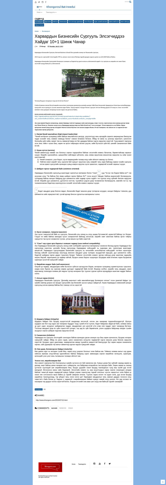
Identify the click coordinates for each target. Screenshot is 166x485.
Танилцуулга (51, 12)
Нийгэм (55, 21)
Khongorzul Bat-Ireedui (60, 6)
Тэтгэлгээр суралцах (75, 21)
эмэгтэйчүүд (125, 21)
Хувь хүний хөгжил (100, 21)
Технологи (63, 21)
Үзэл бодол (88, 21)
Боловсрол (39, 21)
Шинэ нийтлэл (114, 21)
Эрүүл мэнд (39, 25)
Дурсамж (48, 21)
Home (39, 12)
